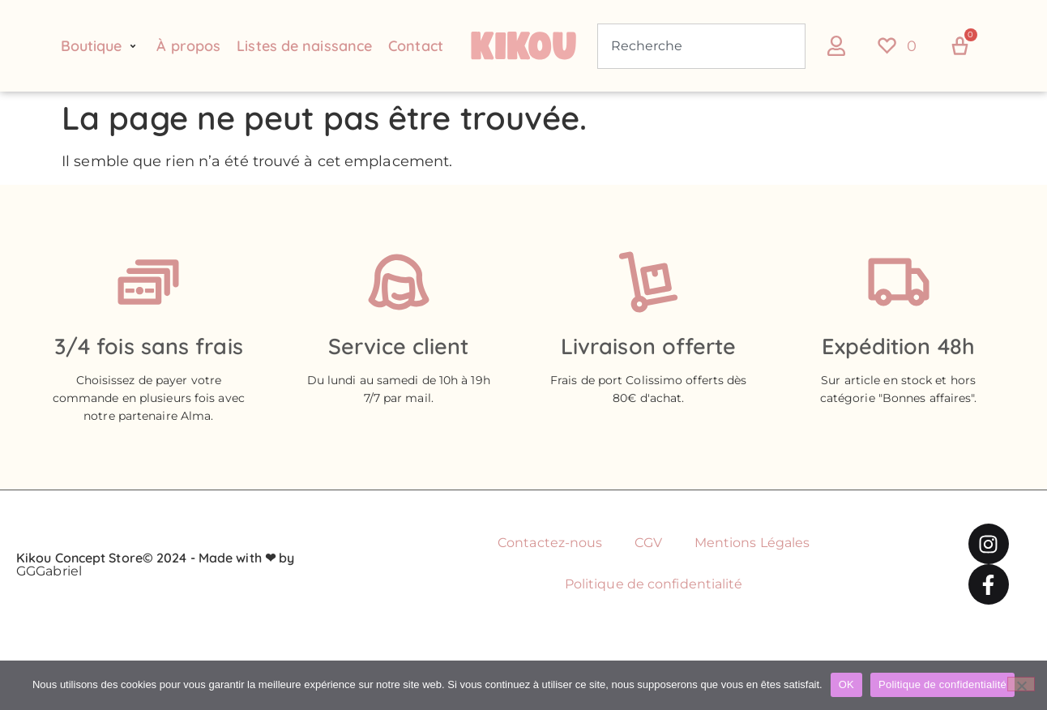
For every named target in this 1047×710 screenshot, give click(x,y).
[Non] (1021, 684)
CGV (648, 542)
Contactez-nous (550, 542)
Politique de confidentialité (654, 584)
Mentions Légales (752, 542)
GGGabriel (49, 571)
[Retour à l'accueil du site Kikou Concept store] (524, 46)
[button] (101, 46)
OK (846, 684)
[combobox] (701, 46)
